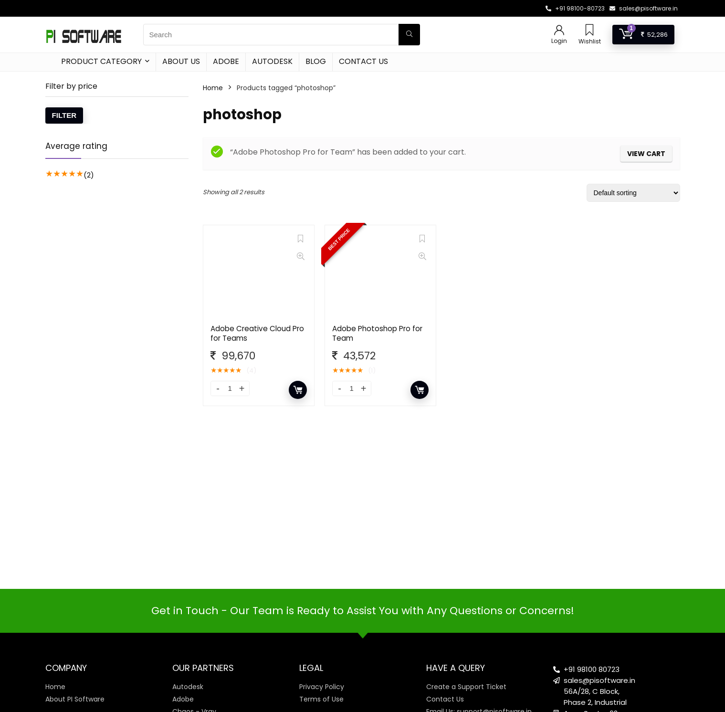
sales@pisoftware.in (648, 8)
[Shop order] (633, 193)
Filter (64, 115)
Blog (315, 61)
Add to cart (298, 390)
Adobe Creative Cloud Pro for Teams (257, 333)
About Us (181, 61)
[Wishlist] (589, 31)
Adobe (226, 61)
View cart (646, 153)
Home (213, 88)
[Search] (409, 34)
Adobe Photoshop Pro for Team (377, 333)
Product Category (101, 61)
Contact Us (363, 61)
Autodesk (272, 61)
